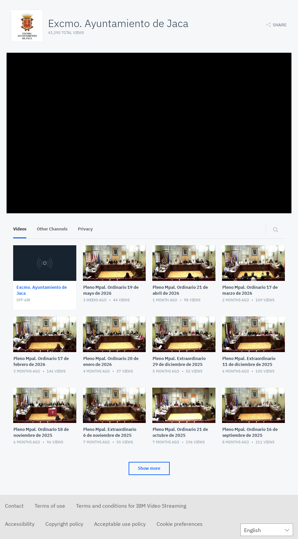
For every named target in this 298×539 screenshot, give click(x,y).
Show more (149, 468)
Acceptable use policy (120, 524)
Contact (14, 505)
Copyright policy (64, 524)
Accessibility (20, 524)
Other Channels (52, 229)
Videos (19, 229)
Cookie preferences (180, 524)
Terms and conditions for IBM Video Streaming (131, 505)
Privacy (85, 229)
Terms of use (50, 505)
